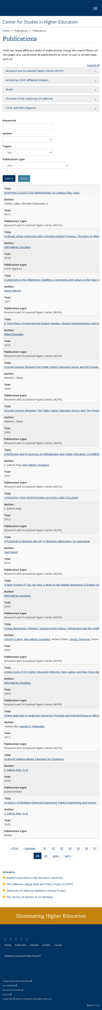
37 (96, 849)
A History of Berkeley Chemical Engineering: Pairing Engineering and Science (50, 802)
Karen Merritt (12, 290)
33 (63, 849)
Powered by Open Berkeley (17, 981)
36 (87, 849)
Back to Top (93, 1005)
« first (16, 849)
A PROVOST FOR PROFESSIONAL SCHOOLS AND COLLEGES (41, 497)
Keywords (9, 120)
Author (7, 133)
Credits (46, 945)
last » (69, 856)
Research (9, 872)
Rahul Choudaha (13, 334)
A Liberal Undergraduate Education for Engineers (34, 759)
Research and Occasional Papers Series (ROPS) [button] (34, 71)
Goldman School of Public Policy (22, 955)
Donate (34, 945)
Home (6, 30)
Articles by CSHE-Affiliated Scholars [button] (27, 80)
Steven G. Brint (13, 639)
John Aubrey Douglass (17, 247)
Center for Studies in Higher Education (40, 22)
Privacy (7, 994)
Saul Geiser (11, 552)
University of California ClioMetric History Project (36, 890)
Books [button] (9, 89)
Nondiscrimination (13, 990)
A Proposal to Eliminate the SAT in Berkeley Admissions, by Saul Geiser (47, 541)
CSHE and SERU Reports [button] (21, 108)
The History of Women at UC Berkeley (29, 897)
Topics (7, 146)
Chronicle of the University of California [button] (29, 98)
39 (47, 856)
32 (54, 849)
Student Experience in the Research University (34, 877)
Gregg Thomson (80, 639)
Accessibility (10, 985)
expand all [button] (93, 65)
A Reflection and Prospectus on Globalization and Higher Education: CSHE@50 (51, 454)
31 (46, 849)
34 (71, 849)
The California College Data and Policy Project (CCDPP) (39, 884)
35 (79, 849)
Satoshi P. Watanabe (32, 726)
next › (57, 856)
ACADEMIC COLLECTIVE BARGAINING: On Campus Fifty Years (42, 192)
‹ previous (30, 849)
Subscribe (20, 945)
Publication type (14, 159)
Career (58, 945)
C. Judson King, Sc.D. (16, 770)
